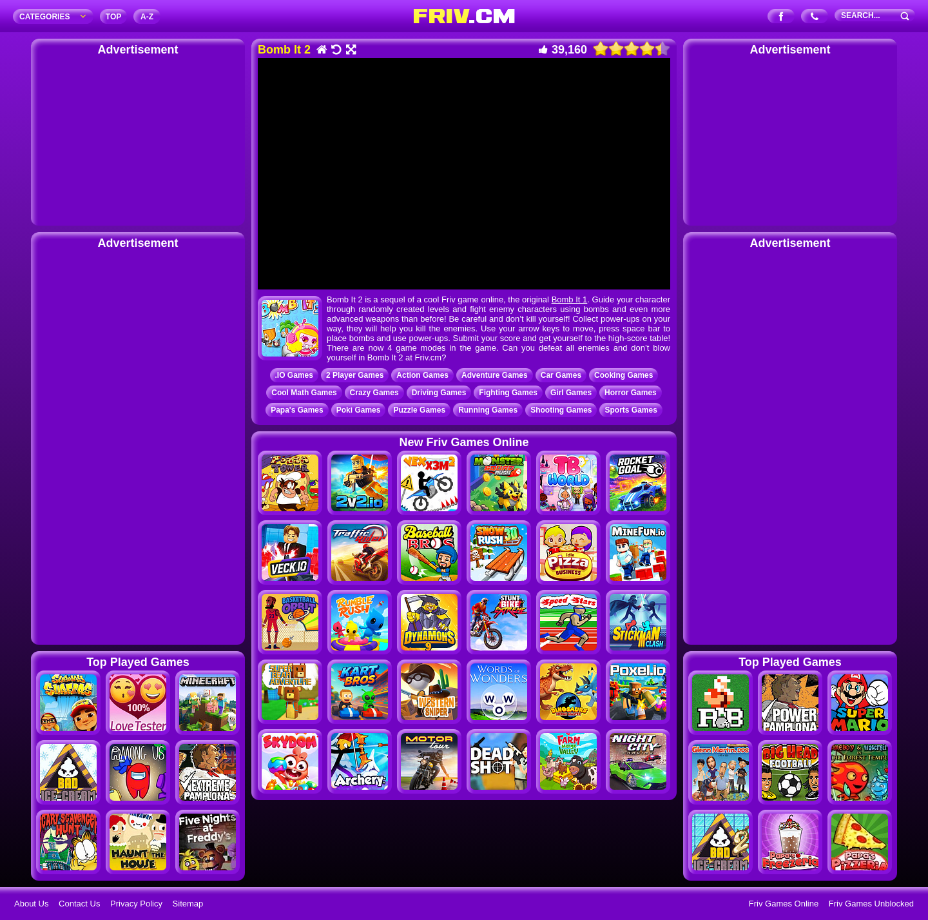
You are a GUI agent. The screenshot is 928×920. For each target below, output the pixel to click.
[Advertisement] (138, 138)
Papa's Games (297, 410)
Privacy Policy (136, 903)
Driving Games (439, 392)
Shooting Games (561, 410)
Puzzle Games (419, 410)
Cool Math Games (303, 392)
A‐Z (146, 16)
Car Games (561, 375)
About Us (31, 903)
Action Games (422, 375)
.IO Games (294, 375)
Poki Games (358, 410)
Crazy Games (374, 392)
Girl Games (571, 392)
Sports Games (630, 410)
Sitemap (188, 903)
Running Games (487, 410)
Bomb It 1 (570, 299)
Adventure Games (494, 375)
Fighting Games (508, 392)
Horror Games (630, 392)
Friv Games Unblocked (871, 903)
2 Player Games (354, 375)
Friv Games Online (783, 903)
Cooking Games (623, 375)
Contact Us (79, 903)
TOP (113, 16)
